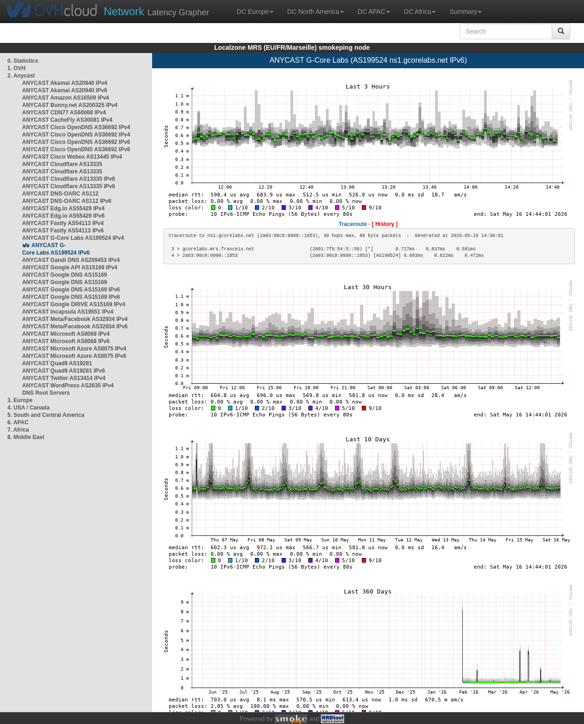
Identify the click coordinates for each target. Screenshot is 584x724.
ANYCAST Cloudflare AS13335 (62, 164)
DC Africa (420, 11)
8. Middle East (25, 437)
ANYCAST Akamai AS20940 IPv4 (64, 83)
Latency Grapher (156, 11)
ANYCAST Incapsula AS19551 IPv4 (67, 312)
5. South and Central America (45, 415)
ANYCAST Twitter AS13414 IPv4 (64, 378)
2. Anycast (21, 75)
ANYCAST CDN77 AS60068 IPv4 (64, 112)
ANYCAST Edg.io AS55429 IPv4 (63, 208)
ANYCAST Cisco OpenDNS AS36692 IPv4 (76, 127)
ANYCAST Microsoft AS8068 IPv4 (66, 334)
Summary (465, 11)
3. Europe (20, 400)
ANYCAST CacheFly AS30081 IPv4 (67, 120)
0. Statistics (22, 61)
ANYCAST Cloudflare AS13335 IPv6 (68, 179)
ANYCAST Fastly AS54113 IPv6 (63, 230)
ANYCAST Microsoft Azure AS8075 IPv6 (74, 356)
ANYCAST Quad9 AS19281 (57, 363)
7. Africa (18, 430)
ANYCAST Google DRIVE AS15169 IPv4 (73, 304)
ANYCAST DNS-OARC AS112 (60, 193)
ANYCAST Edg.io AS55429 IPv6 (63, 216)
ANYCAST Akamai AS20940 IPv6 (64, 90)
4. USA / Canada (28, 407)
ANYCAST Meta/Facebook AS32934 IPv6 (75, 326)
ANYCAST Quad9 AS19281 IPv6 (63, 371)
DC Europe (255, 11)
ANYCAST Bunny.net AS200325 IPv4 (70, 105)
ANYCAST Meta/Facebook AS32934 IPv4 (75, 319)
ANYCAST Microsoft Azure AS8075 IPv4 (74, 348)
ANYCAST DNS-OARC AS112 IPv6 (67, 201)
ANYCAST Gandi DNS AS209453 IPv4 (71, 260)
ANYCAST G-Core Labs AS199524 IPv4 (73, 238)
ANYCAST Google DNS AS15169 (64, 275)
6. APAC (18, 422)
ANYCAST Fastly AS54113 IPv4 (63, 223)
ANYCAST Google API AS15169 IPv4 (70, 267)
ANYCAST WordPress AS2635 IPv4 (68, 385)
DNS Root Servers (46, 393)
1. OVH (16, 68)
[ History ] (385, 224)
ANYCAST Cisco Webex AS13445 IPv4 (72, 157)
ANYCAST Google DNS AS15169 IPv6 (71, 289)
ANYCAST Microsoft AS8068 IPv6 (66, 341)
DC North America (315, 11)
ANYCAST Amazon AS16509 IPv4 (65, 98)
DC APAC (374, 11)
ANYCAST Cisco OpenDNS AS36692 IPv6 (76, 142)
